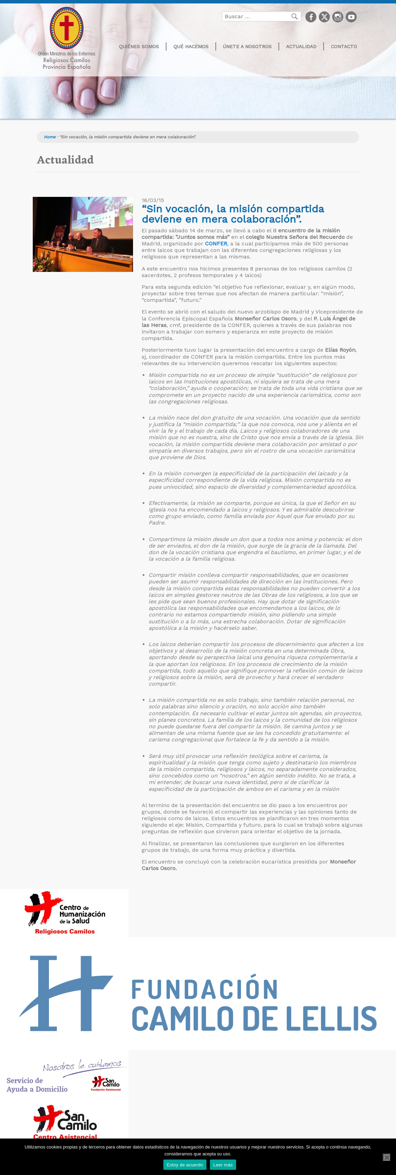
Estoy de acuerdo (185, 1164)
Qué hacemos (191, 46)
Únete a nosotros (247, 46)
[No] (387, 1157)
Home (49, 137)
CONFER (216, 243)
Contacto (344, 46)
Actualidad (301, 46)
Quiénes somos (139, 46)
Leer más (223, 1164)
